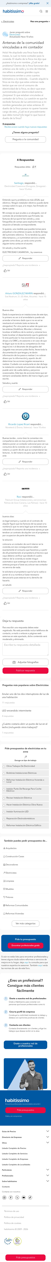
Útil (7, 270)
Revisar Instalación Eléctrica (19, 798)
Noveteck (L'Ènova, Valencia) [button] (18, 428)
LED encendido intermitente (16, 711)
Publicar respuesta (25, 670)
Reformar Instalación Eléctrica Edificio (23, 826)
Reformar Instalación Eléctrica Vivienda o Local (25, 781)
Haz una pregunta (39, 22)
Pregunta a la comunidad (25, 139)
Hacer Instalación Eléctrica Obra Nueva (24, 805)
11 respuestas (8, 703)
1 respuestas (8, 733)
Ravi (19, 497)
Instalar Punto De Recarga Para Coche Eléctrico (23, 790)
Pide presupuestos (25, 1258)
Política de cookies (12, 1223)
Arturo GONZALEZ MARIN (19, 293)
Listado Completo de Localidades (16, 1165)
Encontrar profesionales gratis (25, 946)
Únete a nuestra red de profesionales (25, 1045)
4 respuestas (9, 124)
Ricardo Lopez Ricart (19, 424)
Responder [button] (25, 258)
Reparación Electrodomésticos (20, 819)
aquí (26, 963)
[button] (25, 1132)
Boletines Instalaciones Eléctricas (21, 773)
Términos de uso (11, 1211)
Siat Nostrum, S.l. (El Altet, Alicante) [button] (21, 297)
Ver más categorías (25, 923)
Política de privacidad (14, 1217)
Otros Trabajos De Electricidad (20, 766)
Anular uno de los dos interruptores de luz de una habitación (25, 696)
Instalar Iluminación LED (17, 812)
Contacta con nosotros (11, 1192)
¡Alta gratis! (34, 3)
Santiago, (19, 183)
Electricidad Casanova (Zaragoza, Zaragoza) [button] (25, 186)
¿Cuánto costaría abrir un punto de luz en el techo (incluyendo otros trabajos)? (24, 726)
